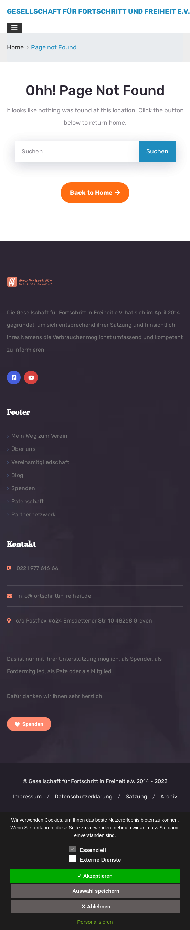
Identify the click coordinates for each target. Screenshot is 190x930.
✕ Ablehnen (95, 906)
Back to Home (95, 192)
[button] (48, 796)
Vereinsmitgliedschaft (40, 462)
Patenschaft (27, 501)
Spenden (23, 488)
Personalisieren (95, 922)
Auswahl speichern (95, 891)
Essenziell (87, 849)
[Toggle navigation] (14, 28)
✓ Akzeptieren (95, 876)
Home (15, 47)
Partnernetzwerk (33, 514)
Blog (17, 475)
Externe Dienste (95, 859)
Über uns (23, 449)
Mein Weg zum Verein (39, 436)
